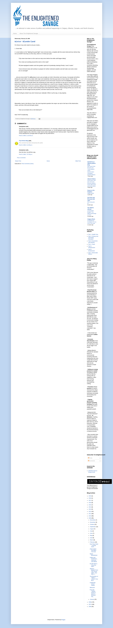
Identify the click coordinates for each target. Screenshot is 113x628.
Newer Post (18, 161)
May (91, 535)
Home (15, 33)
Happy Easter (90, 193)
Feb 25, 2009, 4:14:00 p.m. (26, 145)
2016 (90, 502)
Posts (90, 458)
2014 (90, 507)
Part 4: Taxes (91, 244)
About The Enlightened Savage (29, 33)
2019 (90, 496)
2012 (90, 511)
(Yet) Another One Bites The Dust (93, 550)
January (92, 599)
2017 (90, 500)
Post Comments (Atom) (28, 163)
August (92, 529)
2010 (90, 516)
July (91, 531)
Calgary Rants (91, 219)
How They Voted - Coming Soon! (94, 545)
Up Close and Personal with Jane (91, 199)
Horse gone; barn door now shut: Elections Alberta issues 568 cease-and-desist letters (91, 183)
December (93, 520)
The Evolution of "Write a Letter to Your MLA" (94, 578)
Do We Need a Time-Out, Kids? (93, 565)
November (93, 522)
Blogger (63, 619)
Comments (91, 461)
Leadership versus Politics (92, 584)
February (92, 542)
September (93, 526)
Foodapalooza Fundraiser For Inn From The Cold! (91, 222)
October (92, 524)
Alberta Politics (91, 179)
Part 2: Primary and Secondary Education (93, 238)
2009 (90, 518)
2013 (90, 509)
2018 (90, 498)
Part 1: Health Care (93, 234)
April (91, 537)
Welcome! (92, 587)
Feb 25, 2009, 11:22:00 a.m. (26, 135)
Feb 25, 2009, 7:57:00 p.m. (26, 154)
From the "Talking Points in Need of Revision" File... (93, 593)
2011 (90, 513)
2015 (90, 505)
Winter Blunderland (25, 42)
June (91, 533)
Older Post (78, 161)
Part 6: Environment (91, 250)
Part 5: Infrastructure (91, 246)
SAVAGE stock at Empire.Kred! (92, 471)
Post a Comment (21, 157)
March (92, 540)
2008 (90, 602)
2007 (90, 604)
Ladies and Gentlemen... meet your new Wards (94, 559)
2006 (90, 606)
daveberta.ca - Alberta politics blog (91, 163)
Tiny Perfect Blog (23, 140)
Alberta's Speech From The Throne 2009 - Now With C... (94, 571)
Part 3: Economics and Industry (93, 241)
